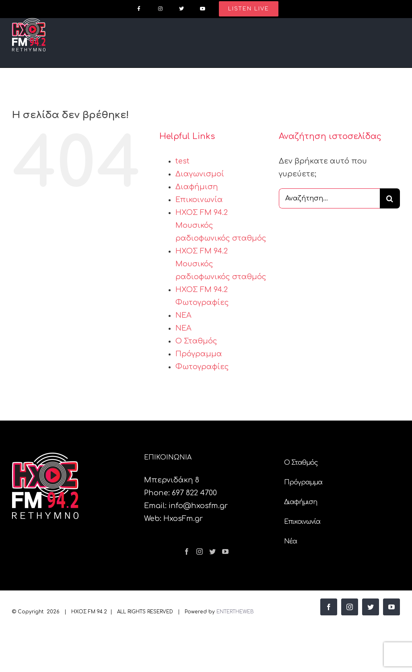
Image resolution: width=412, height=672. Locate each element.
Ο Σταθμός (196, 341)
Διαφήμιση (196, 187)
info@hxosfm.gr (198, 506)
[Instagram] (199, 551)
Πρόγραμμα (198, 354)
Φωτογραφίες (202, 367)
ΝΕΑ (183, 315)
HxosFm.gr (183, 519)
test (182, 161)
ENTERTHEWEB (235, 612)
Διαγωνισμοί (199, 174)
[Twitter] (212, 551)
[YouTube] (225, 551)
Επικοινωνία (199, 200)
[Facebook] (186, 551)
